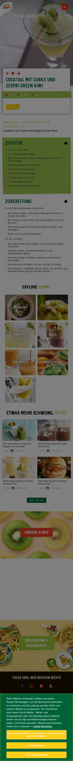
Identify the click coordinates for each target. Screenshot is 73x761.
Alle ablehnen (36, 745)
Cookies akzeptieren (36, 754)
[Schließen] (68, 698)
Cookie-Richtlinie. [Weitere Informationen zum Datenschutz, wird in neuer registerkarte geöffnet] (43, 726)
